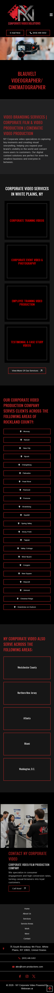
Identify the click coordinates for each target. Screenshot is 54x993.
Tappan (25, 540)
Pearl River (25, 482)
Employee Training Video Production (27, 302)
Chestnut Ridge (25, 599)
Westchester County (27, 667)
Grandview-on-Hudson (25, 607)
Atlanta (27, 718)
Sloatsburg (25, 507)
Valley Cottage (25, 548)
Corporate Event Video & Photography (27, 261)
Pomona (25, 498)
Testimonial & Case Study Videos (27, 343)
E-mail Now (15, 33)
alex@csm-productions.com (27, 967)
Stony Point (25, 532)
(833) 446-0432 (38, 33)
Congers (25, 565)
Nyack (25, 456)
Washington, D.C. (27, 769)
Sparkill (25, 515)
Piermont (25, 490)
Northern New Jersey (27, 693)
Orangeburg (25, 465)
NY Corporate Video (25, 985)
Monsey (25, 431)
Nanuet (25, 440)
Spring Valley (25, 523)
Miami (27, 743)
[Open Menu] (51, 15)
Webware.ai (27, 988)
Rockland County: (18, 422)
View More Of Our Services (25, 370)
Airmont (25, 590)
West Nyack (24, 557)
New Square (25, 574)
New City (25, 448)
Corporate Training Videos (27, 220)
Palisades (25, 473)
